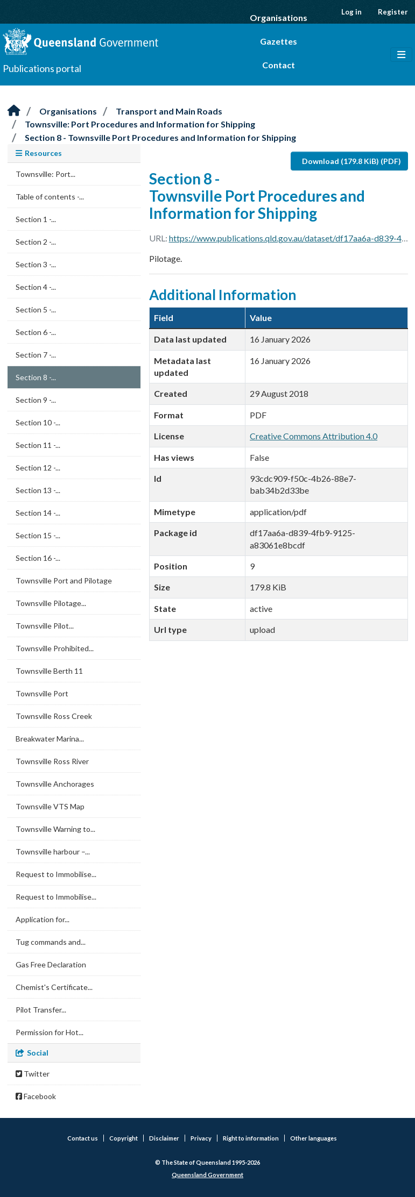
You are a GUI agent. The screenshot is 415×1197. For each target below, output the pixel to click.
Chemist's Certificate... (54, 987)
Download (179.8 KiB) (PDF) (351, 161)
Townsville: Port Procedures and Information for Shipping (140, 124)
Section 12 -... (38, 467)
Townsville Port (42, 693)
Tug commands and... (51, 941)
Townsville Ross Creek (54, 716)
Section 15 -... (38, 535)
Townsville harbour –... (53, 851)
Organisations (278, 17)
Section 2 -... (36, 241)
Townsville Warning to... (55, 828)
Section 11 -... (38, 445)
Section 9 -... (36, 399)
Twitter (33, 1073)
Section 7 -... (36, 354)
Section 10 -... (38, 422)
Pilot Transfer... (41, 1009)
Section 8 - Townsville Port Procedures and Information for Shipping (160, 137)
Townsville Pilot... (45, 625)
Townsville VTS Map (50, 806)
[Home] (14, 111)
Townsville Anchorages (55, 783)
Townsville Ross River (52, 761)
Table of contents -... (50, 196)
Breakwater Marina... (50, 738)
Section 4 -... (36, 286)
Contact (278, 65)
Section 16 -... (38, 557)
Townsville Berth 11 (49, 670)
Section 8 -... (36, 377)
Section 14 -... (38, 512)
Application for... (42, 919)
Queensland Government (207, 1174)
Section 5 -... (36, 309)
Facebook (36, 1096)
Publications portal (42, 68)
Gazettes (278, 41)
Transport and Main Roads (169, 111)
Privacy (201, 1138)
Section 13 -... (38, 490)
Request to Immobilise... (56, 874)
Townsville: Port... (45, 174)
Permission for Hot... (49, 1032)
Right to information (251, 1138)
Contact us (82, 1138)
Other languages (313, 1138)
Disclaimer (164, 1138)
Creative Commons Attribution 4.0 (313, 436)
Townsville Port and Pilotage (64, 580)
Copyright (123, 1138)
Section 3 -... (36, 264)
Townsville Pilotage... (51, 603)
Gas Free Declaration (51, 964)
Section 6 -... (36, 332)
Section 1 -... (36, 219)
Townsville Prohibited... (55, 648)
